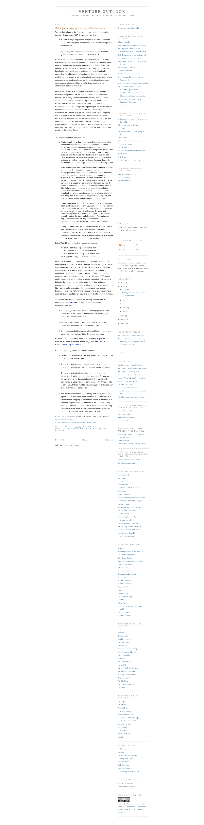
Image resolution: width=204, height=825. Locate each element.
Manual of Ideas (123, 504)
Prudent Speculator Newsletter (129, 523)
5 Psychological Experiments (128, 771)
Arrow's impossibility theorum (129, 460)
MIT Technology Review (127, 174)
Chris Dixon (122, 137)
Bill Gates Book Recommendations (131, 335)
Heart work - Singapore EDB (128, 67)
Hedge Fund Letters (125, 494)
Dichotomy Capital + (125, 564)
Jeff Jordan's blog (124, 662)
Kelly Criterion (123, 440)
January (126, 311)
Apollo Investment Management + (130, 551)
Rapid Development (125, 768)
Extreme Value (123, 485)
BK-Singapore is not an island (129, 48)
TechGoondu (122, 749)
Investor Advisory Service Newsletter (131, 497)
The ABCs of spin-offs (126, 384)
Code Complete (123, 765)
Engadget (121, 752)
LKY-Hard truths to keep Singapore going (133, 83)
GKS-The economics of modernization (132, 52)
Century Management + (126, 555)
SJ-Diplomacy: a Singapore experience (132, 96)
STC (99, 429)
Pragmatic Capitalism (125, 520)
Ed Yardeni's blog (124, 655)
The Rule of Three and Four (128, 388)
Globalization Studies (125, 714)
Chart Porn (122, 705)
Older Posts (109, 440)
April (125, 300)
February (126, 307)
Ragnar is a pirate (124, 678)
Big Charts (122, 478)
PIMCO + (121, 590)
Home (84, 440)
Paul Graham (122, 154)
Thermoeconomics (124, 414)
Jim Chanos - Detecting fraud (128, 371)
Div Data (121, 481)
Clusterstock (122, 645)
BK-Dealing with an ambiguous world (132, 45)
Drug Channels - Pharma (127, 652)
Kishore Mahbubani (125, 71)
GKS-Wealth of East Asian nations (130, 58)
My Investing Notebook (126, 671)
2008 (122, 323)
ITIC (81, 429)
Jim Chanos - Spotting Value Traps (130, 375)
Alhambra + (122, 548)
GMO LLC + (122, 567)
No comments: (89, 427)
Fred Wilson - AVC (125, 147)
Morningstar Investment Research (130, 507)
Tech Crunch (122, 157)
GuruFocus (122, 491)
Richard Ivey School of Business (130, 526)
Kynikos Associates (125, 584)
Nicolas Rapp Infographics (127, 721)
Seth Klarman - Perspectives (128, 381)
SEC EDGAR (123, 421)
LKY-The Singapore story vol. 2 (129, 89)
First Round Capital (125, 144)
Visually (121, 737)
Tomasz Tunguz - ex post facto (129, 160)
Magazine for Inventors (126, 787)
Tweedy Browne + (124, 612)
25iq (119, 629)
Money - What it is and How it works (131, 378)
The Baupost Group (125, 597)
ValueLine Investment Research (129, 530)
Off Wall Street (123, 513)
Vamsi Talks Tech (124, 177)
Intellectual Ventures (125, 783)
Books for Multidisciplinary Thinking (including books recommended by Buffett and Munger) (131, 341)
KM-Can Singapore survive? (128, 74)
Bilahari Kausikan (124, 42)
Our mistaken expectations (127, 463)
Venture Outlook (102, 11)
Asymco (121, 633)
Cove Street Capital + (125, 558)
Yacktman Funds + (124, 615)
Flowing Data (123, 708)
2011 (122, 286)
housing (74, 429)
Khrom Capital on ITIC (71, 345)
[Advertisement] (132, 202)
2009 (122, 319)
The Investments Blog (126, 684)
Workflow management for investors (131, 397)
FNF (68, 429)
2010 (122, 316)
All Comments (125, 250)
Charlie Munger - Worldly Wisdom (130, 365)
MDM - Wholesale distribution (129, 668)
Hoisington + (122, 577)
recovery (92, 429)
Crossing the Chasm (125, 759)
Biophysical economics (126, 417)
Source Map (122, 727)
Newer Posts (59, 440)
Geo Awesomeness (124, 711)
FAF (64, 429)
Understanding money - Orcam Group (132, 444)
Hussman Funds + (124, 580)
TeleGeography (123, 730)
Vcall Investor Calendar (126, 533)
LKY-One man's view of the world (130, 86)
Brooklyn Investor (124, 639)
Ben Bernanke (123, 636)
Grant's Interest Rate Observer (129, 488)
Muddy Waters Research (127, 510)
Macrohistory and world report (129, 717)
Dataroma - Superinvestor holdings (130, 561)
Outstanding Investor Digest (128, 517)
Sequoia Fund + (123, 593)
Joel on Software (124, 181)
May (125, 289)
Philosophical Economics (127, 674)
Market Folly (122, 665)
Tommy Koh (122, 105)
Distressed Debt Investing (127, 649)
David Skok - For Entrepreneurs (129, 141)
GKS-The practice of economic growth (132, 55)
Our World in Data (124, 724)
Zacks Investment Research (128, 536)
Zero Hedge (122, 687)
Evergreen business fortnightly (129, 28)
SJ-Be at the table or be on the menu (131, 93)
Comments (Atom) (72, 445)
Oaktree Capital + (124, 587)
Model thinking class (125, 411)
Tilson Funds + (123, 603)
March (125, 304)
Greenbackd (122, 658)
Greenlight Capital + (125, 571)
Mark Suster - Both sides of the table (131, 150)
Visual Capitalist (124, 734)
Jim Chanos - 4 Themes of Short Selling (132, 368)
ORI (85, 429)
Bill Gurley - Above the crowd (129, 125)
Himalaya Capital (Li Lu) (127, 574)
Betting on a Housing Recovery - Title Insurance (80, 28)
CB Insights (122, 128)
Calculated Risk (123, 642)
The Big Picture (123, 681)
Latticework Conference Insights (130, 501)
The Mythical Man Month (127, 755)
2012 (122, 283)
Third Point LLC (124, 600)
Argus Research (123, 475)
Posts (122, 245)
